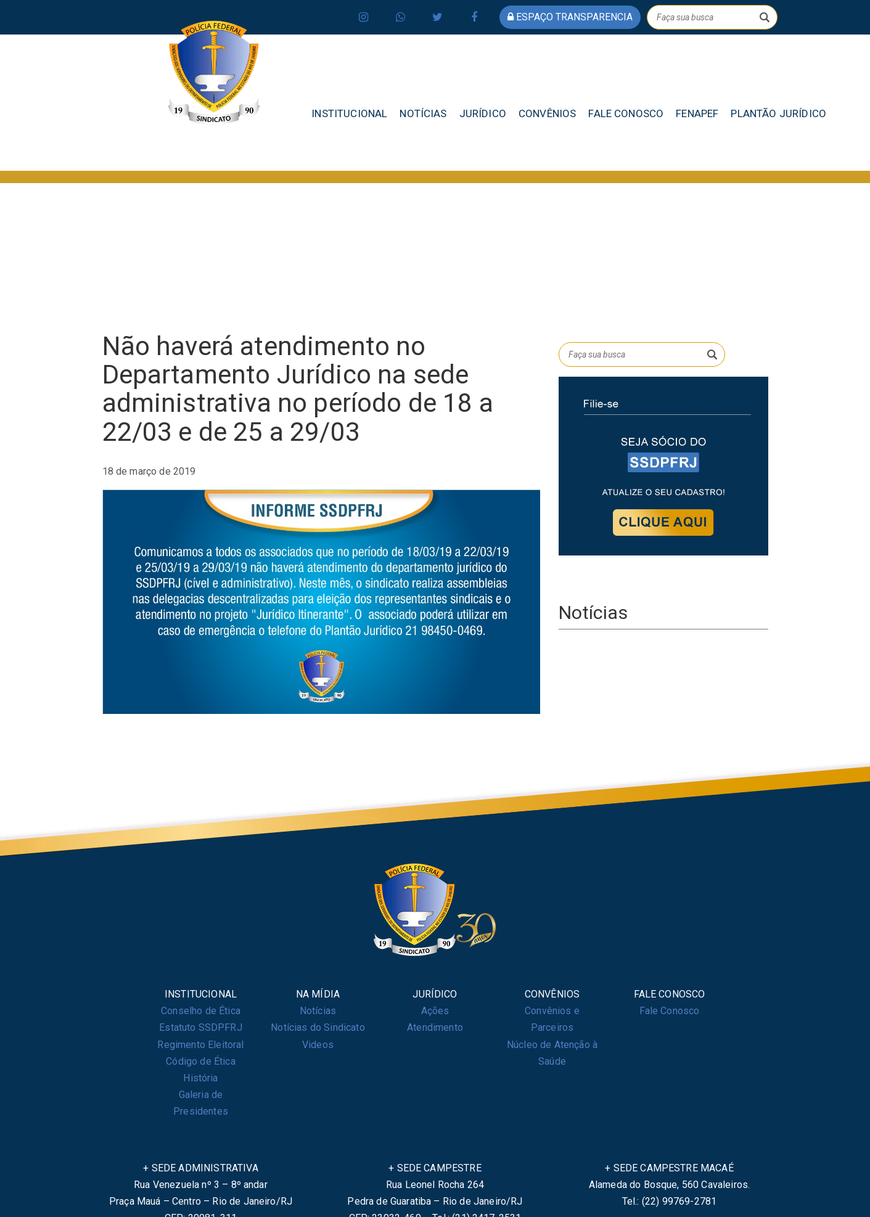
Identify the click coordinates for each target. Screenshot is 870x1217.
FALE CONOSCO (625, 113)
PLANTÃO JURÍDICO (778, 113)
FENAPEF (697, 113)
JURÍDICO (482, 113)
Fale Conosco (669, 1011)
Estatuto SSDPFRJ (200, 1027)
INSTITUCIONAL (349, 113)
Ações (435, 1011)
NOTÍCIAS (423, 113)
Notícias (318, 1011)
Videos (318, 1045)
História (200, 1078)
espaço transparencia (570, 17)
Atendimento (435, 1027)
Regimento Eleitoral (200, 1045)
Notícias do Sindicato (317, 1027)
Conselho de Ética (200, 1011)
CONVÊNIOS (547, 113)
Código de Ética (200, 1061)
